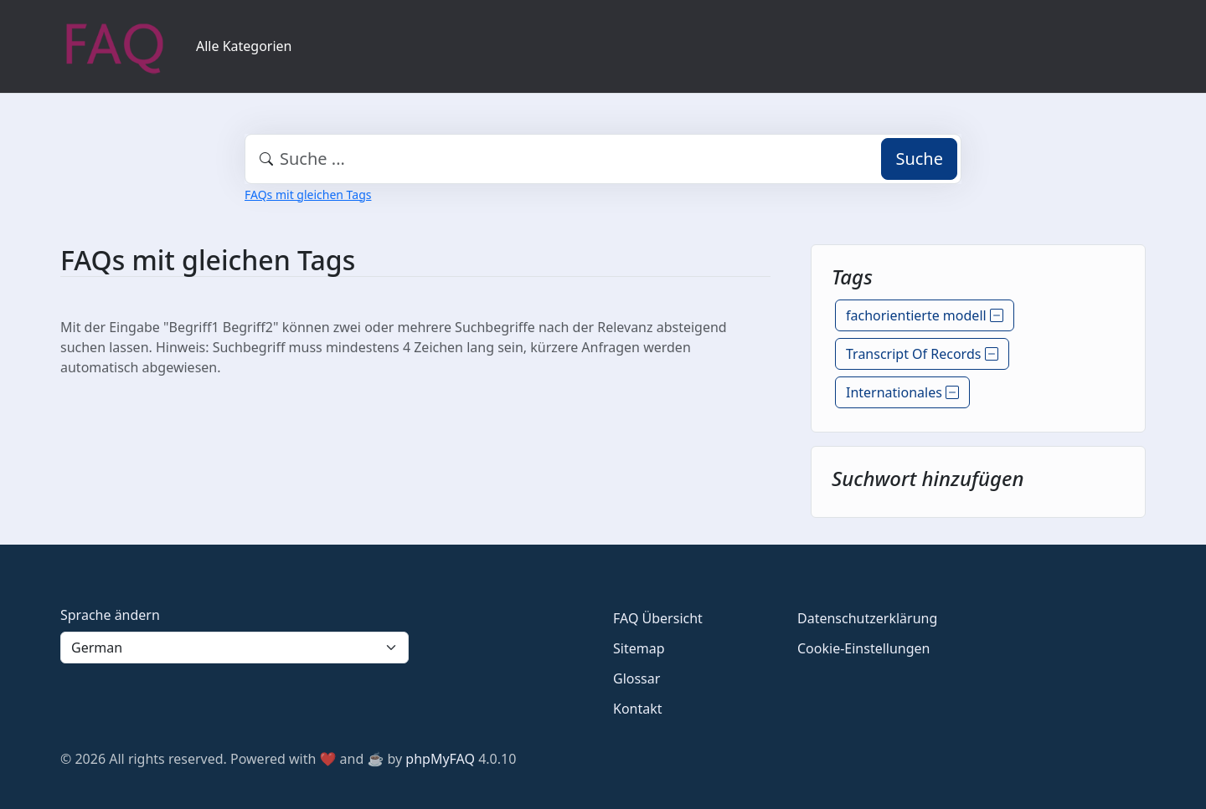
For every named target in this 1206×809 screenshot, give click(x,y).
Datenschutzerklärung (867, 618)
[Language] (234, 647)
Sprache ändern (110, 615)
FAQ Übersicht (658, 618)
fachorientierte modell (924, 315)
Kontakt (637, 708)
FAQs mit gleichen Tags (308, 194)
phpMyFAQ (440, 759)
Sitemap (639, 648)
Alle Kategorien (244, 46)
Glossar (636, 678)
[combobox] (603, 159)
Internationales (902, 392)
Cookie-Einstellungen (863, 648)
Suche (919, 158)
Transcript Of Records (922, 354)
